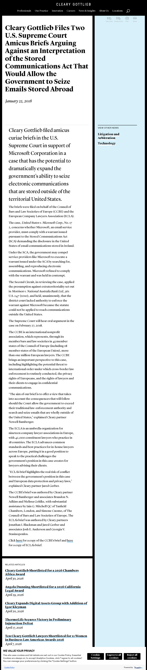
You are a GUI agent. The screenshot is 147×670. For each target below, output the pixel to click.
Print (127, 21)
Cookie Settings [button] (95, 656)
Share (135, 21)
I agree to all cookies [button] (114, 656)
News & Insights (87, 11)
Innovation (57, 11)
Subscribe (109, 21)
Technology (107, 143)
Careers (71, 11)
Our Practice (41, 11)
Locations (117, 11)
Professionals (24, 11)
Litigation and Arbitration (108, 136)
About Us (104, 11)
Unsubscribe (118, 21)
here (19, 540)
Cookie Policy (9, 667)
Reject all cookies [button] (132, 656)
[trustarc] (138, 667)
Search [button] (128, 11)
